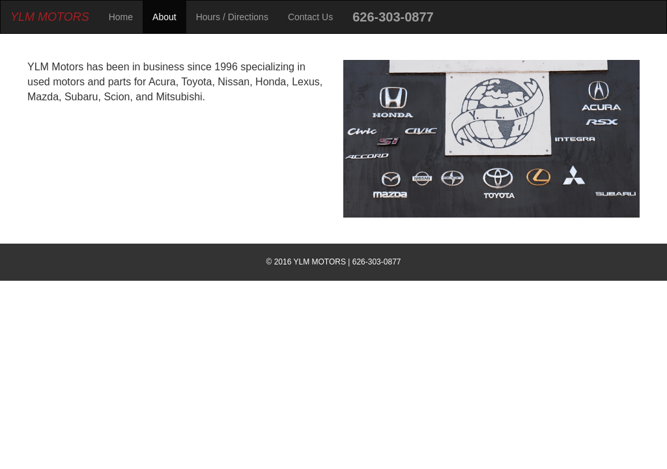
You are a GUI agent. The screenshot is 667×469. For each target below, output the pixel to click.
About (164, 17)
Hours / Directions (232, 17)
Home (121, 17)
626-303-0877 (393, 17)
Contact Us (310, 17)
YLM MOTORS (49, 16)
